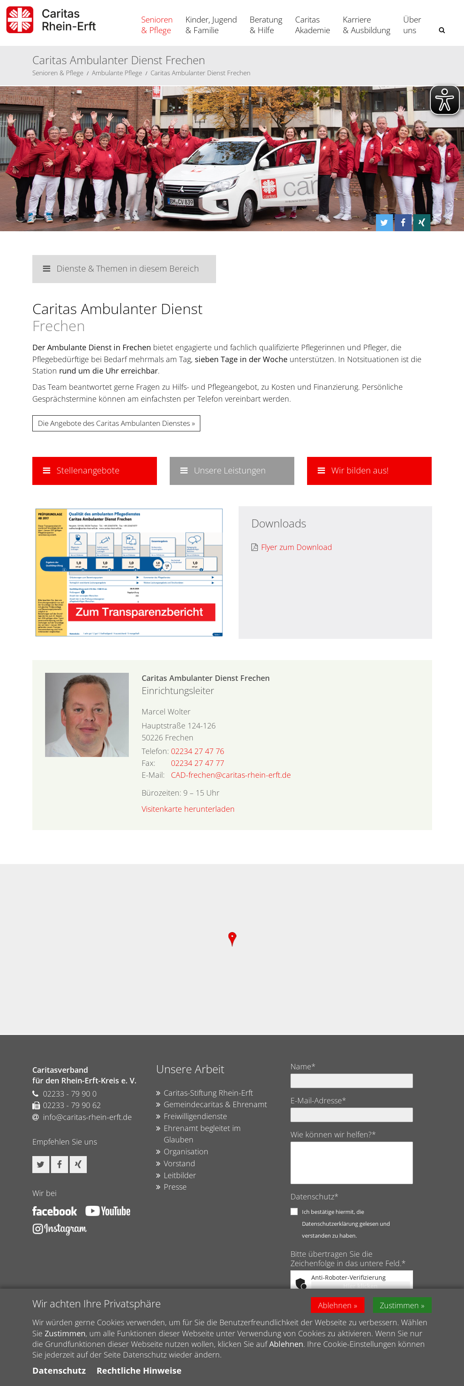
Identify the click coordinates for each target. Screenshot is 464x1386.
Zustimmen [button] (399, 1305)
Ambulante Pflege (117, 72)
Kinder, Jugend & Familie (211, 25)
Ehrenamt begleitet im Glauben (198, 1134)
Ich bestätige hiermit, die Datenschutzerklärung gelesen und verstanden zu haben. (346, 1223)
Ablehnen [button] (335, 1305)
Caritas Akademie (312, 25)
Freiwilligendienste (191, 1116)
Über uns (412, 25)
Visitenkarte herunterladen (188, 809)
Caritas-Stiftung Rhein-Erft (204, 1093)
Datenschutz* (314, 1196)
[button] (442, 30)
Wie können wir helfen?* (333, 1134)
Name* (303, 1066)
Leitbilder (176, 1176)
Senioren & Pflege (157, 25)
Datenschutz (59, 1370)
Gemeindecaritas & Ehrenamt (211, 1105)
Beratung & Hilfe (266, 25)
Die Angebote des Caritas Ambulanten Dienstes (114, 423)
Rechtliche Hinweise (139, 1370)
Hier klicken (360, 1286)
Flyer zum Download (291, 547)
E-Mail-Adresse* (318, 1100)
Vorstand (175, 1164)
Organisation (182, 1152)
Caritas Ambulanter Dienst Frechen (201, 72)
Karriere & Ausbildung (366, 25)
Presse (171, 1187)
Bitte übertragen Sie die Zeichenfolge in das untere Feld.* (348, 1258)
